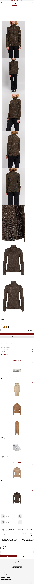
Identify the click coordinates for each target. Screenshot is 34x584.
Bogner (2, 319)
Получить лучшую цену (3, 324)
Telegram (2, 356)
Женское (14, 5)
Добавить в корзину (17, 334)
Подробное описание (4, 349)
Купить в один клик (15, 336)
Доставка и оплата (4, 351)
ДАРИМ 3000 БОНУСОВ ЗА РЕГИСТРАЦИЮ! (17, 0)
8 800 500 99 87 (13, 356)
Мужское (19, 5)
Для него (25, 556)
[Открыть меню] (2, 3)
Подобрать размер (30, 330)
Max (8, 356)
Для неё (8, 556)
